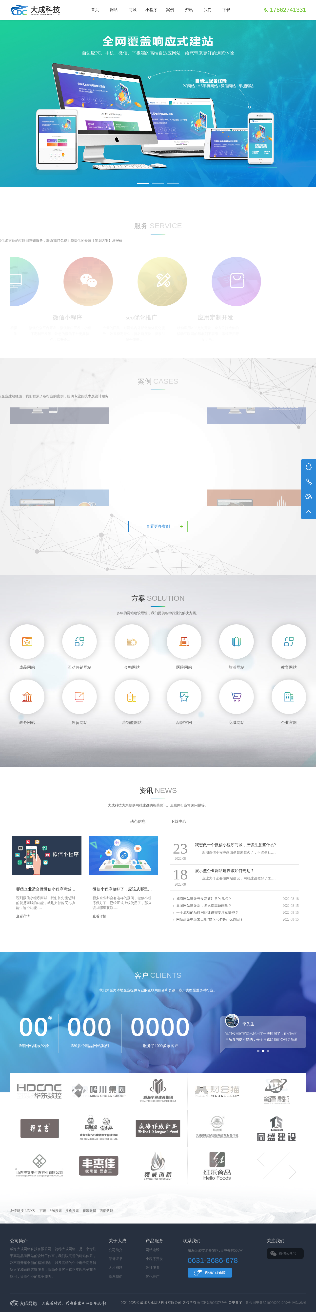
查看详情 (23, 916)
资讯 (189, 10)
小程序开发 (154, 1259)
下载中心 (178, 821)
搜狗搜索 (72, 1211)
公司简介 (115, 1250)
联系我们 (115, 1276)
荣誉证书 (115, 1259)
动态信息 (138, 821)
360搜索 (56, 1211)
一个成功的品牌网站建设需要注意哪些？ (207, 912)
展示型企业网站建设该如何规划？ (224, 871)
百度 (43, 1211)
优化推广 (152, 1276)
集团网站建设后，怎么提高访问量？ (204, 906)
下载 (226, 10)
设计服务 (152, 1268)
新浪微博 (89, 1211)
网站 (114, 10)
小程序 (151, 10)
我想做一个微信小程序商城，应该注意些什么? (235, 845)
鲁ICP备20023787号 (212, 1303)
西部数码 (106, 1211)
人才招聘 (115, 1268)
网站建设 (152, 1250)
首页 (95, 10)
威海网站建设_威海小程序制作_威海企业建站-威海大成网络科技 (36, 9)
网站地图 (299, 1303)
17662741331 (288, 10)
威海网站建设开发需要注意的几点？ (204, 899)
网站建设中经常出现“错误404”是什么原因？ (209, 919)
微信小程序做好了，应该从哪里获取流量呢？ (132, 889)
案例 (170, 10)
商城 (133, 10)
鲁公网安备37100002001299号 (268, 1303)
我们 (208, 10)
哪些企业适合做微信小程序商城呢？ (47, 889)
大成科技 (103, 1303)
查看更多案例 (158, 526)
